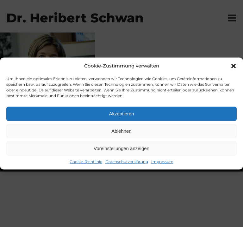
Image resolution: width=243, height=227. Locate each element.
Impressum (162, 161)
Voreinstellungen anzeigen (121, 148)
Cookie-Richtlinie (86, 161)
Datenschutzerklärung (126, 161)
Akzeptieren (121, 113)
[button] (233, 66)
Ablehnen (121, 131)
